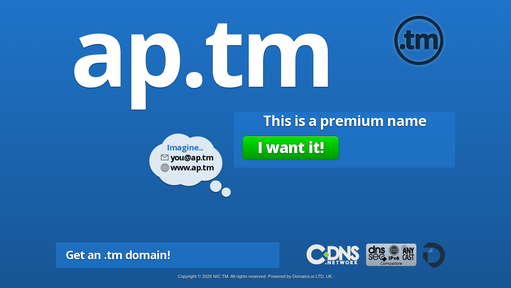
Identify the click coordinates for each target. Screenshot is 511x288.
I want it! (290, 147)
